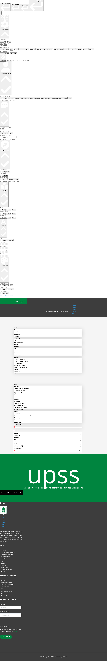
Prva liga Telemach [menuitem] (19, 359)
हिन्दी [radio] (41, 49)
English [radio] (2, 49)
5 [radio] (9, 41)
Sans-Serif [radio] (4, 240)
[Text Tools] (3, 227)
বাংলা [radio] (11, 49)
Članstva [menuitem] (16, 420)
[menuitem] (17, 382)
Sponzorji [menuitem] (17, 401)
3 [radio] (5, 41)
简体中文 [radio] (91, 49)
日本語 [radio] (61, 49)
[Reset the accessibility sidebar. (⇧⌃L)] (7, 17)
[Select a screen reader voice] (8, 137)
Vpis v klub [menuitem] (17, 355)
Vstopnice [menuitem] (17, 413)
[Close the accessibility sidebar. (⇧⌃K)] (2, 17)
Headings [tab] (4, 179)
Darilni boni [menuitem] (17, 422)
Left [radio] (2, 45)
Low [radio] (8, 285)
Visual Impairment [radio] (24, 98)
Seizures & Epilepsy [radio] (56, 98)
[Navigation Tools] (5, 154)
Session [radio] (7, 53)
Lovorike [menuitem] (16, 395)
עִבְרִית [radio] (37, 49)
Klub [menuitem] (15, 384)
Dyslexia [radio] (65, 98)
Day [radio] (11, 53)
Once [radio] (2, 53)
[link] (5, 7)
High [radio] (11, 285)
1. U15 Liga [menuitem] (4, 595)
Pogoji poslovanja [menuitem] (6, 572)
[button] (14, 431)
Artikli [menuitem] (16, 411)
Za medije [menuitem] (17, 334)
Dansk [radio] (16, 49)
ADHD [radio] (69, 98)
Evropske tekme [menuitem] (18, 363)
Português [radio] (79, 49)
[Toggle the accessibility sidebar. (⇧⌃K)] (1, 13)
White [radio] (7, 171)
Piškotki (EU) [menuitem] (4, 567)
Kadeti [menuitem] (16, 351)
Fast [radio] (11, 133)
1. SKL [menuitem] (16, 369)
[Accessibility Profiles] (6, 78)
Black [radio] (3, 171)
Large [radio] (13, 210)
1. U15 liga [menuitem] (17, 372)
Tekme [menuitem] (16, 344)
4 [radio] (7, 41)
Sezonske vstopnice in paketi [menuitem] (22, 416)
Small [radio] (3, 210)
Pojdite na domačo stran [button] (10, 492)
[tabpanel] (53, 181)
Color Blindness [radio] (15, 98)
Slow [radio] (2, 133)
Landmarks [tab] (11, 179)
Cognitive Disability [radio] (45, 98)
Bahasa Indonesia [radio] (48, 49)
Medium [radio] (7, 133)
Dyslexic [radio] (11, 240)
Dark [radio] (8, 289)
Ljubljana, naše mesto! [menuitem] (20, 407)
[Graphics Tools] (4, 270)
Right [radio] (5, 45)
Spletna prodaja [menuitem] (18, 409)
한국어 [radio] (66, 49)
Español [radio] (27, 49)
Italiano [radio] (56, 49)
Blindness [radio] (7, 98)
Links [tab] (17, 179)
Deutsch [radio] (21, 49)
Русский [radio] (85, 49)
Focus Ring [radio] (5, 175)
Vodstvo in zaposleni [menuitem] (20, 390)
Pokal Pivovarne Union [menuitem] (21, 361)
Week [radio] (15, 53)
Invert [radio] (3, 289)
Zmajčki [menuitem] (16, 332)
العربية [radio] (7, 49)
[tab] (0, 179)
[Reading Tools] (4, 194)
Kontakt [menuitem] (16, 386)
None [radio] (2, 98)
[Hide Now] (3, 58)
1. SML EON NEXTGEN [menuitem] (7, 591)
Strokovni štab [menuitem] (18, 342)
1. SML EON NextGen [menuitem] (20, 367)
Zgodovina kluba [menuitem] (19, 393)
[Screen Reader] (4, 114)
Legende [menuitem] (16, 397)
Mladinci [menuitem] (16, 349)
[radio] (0, 129)
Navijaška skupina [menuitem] (19, 403)
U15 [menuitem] (15, 353)
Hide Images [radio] (5, 293)
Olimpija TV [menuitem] (18, 336)
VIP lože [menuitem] (16, 374)
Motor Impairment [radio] (35, 98)
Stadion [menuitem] (16, 399)
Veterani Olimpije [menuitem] (19, 405)
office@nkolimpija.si (52, 311)
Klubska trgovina (20, 302)
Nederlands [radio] (72, 49)
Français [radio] (32, 49)
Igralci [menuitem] (16, 340)
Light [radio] (12, 289)
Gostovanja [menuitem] (17, 418)
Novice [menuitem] (16, 328)
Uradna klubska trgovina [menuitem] (21, 388)
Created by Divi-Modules (6, 295)
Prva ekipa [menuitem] (17, 330)
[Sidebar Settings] (4, 29)
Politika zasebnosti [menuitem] (6, 569)
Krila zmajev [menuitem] (18, 424)
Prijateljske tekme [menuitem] (19, 365)
